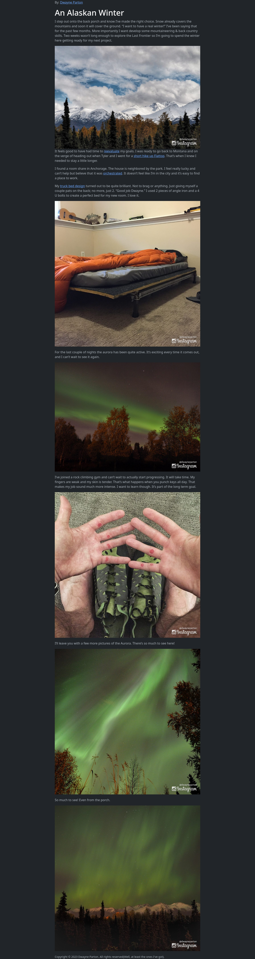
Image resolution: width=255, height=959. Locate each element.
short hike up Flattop (149, 156)
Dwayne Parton (71, 2)
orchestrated (112, 173)
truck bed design (72, 186)
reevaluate (111, 151)
